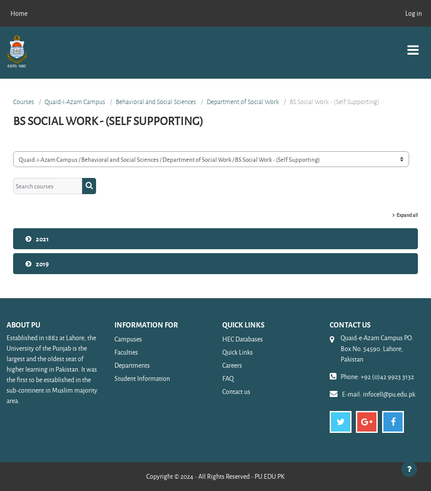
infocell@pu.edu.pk (389, 394)
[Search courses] (48, 186)
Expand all (407, 215)
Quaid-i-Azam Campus (75, 102)
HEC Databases (242, 339)
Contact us (236, 391)
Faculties (126, 352)
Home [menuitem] (19, 13)
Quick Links (237, 352)
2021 (42, 239)
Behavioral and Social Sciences (156, 102)
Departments (132, 365)
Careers (232, 365)
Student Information (142, 378)
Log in (413, 13)
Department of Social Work (243, 102)
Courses (23, 102)
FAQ (228, 378)
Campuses (128, 339)
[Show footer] (409, 469)
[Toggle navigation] (413, 45)
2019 (42, 263)
